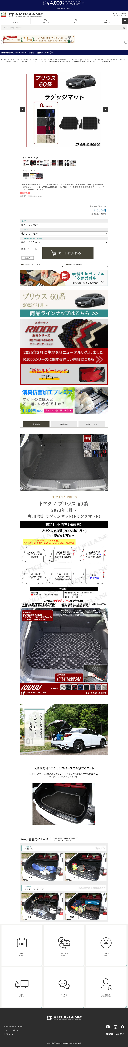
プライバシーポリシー (12, 1030)
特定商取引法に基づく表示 (13, 1026)
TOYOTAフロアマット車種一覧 (21, 60)
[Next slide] (126, 42)
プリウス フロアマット (40, 60)
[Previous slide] (2, 42)
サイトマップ (8, 1034)
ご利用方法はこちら (64, 8)
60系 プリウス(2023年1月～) (59, 60)
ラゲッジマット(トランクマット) (81, 60)
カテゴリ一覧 (5, 60)
